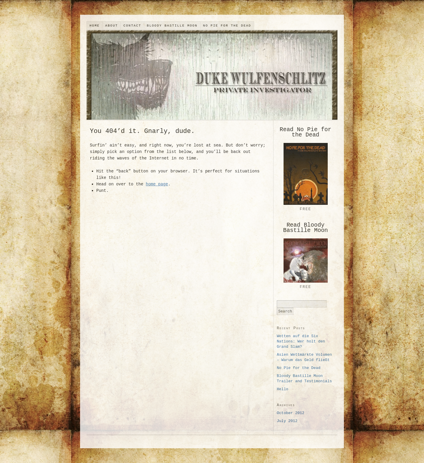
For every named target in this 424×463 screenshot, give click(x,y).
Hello (282, 389)
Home (95, 25)
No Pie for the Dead (227, 25)
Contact (132, 25)
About (111, 25)
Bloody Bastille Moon (172, 25)
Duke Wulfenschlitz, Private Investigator (212, 75)
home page (157, 184)
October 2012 (290, 413)
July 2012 (287, 421)
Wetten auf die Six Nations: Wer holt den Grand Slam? (301, 341)
